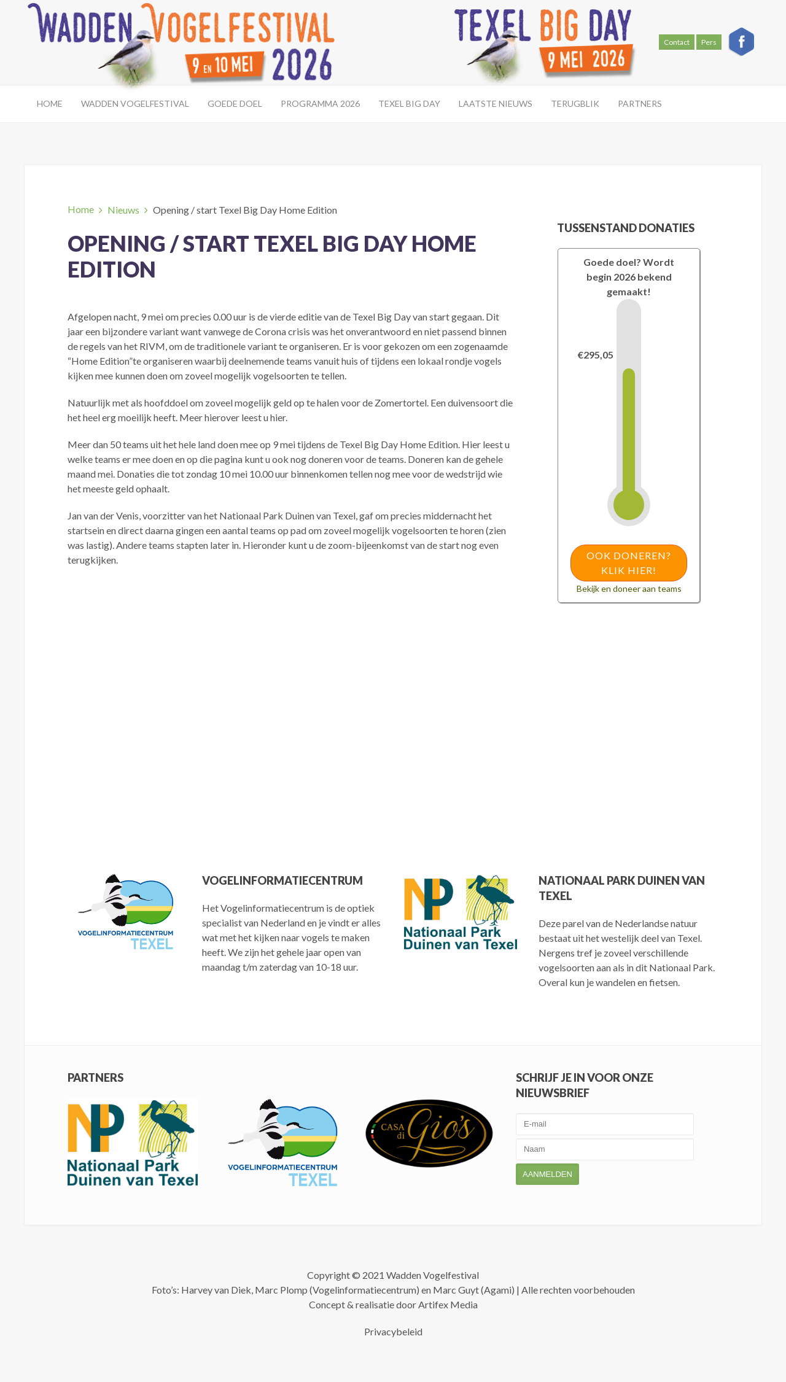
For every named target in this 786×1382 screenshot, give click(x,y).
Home (50, 103)
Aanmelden (547, 1174)
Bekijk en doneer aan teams (629, 588)
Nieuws (123, 209)
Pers (709, 42)
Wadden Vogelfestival (135, 103)
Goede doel (235, 103)
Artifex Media (448, 1304)
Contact (677, 42)
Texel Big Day (409, 103)
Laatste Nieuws (495, 103)
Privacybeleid (393, 1331)
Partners (640, 103)
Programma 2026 (320, 103)
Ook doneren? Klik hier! (628, 562)
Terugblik (575, 103)
